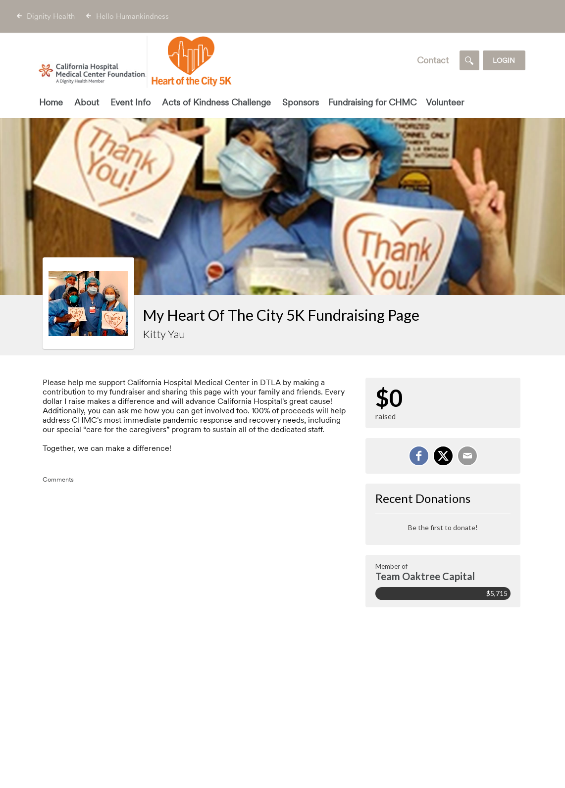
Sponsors (300, 102)
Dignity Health (51, 16)
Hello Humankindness (132, 16)
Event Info (130, 102)
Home (51, 102)
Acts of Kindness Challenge (216, 102)
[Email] (467, 455)
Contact (433, 60)
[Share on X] (443, 455)
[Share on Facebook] (419, 455)
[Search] (469, 60)
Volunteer (445, 102)
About (86, 102)
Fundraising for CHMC (372, 102)
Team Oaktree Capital (425, 576)
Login (504, 60)
